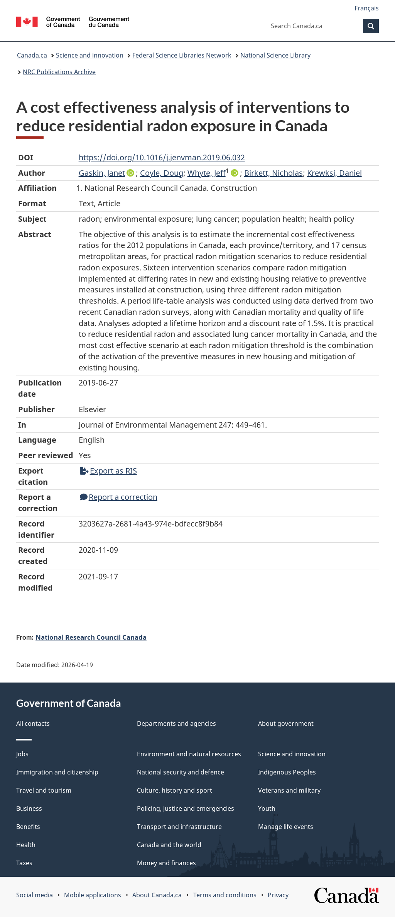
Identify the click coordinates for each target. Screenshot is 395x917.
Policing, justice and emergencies (185, 808)
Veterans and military (289, 790)
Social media (34, 895)
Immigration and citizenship (57, 772)
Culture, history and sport (174, 790)
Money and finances (166, 863)
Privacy (278, 895)
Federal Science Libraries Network (181, 55)
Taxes (24, 863)
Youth (266, 808)
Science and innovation (89, 55)
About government (286, 723)
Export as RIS (108, 470)
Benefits (28, 826)
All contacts (33, 723)
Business (29, 808)
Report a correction (118, 497)
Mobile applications (92, 895)
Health (25, 845)
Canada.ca (32, 55)
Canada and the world (169, 845)
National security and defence (180, 772)
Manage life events (285, 826)
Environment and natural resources (189, 754)
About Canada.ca (157, 895)
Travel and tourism (43, 790)
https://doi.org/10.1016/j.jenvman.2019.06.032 (162, 157)
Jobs (22, 754)
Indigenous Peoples (287, 772)
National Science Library (275, 55)
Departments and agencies (176, 723)
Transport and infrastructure (179, 826)
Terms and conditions (225, 895)
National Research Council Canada (91, 637)
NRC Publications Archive (59, 72)
